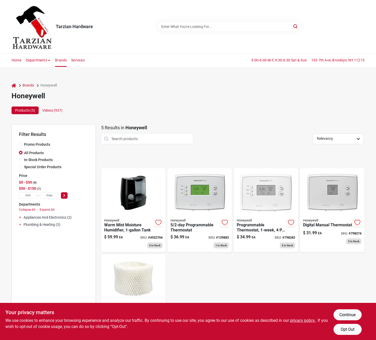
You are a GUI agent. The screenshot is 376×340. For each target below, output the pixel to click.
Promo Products (37, 144)
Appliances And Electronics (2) (48, 217)
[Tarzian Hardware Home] (32, 27)
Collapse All (27, 209)
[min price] (28, 195)
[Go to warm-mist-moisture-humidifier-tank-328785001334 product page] (133, 210)
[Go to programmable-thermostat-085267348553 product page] (266, 210)
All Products (34, 153)
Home (16, 60)
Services (78, 60)
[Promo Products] (21, 144)
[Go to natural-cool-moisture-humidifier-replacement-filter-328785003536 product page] (133, 296)
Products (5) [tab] (25, 110)
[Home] (14, 85)
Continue (347, 314)
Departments (36, 60)
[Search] (295, 26)
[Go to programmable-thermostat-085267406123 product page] (199, 210)
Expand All (47, 209)
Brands (61, 60)
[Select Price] (64, 195)
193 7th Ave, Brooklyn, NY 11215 (337, 60)
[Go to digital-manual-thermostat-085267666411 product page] (332, 210)
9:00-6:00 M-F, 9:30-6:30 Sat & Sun (279, 60)
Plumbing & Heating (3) (42, 224)
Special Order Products (42, 167)
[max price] (49, 195)
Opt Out (347, 329)
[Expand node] (21, 217)
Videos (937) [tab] (52, 110)
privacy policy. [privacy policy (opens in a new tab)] (303, 320)
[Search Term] (228, 27)
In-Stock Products (38, 159)
